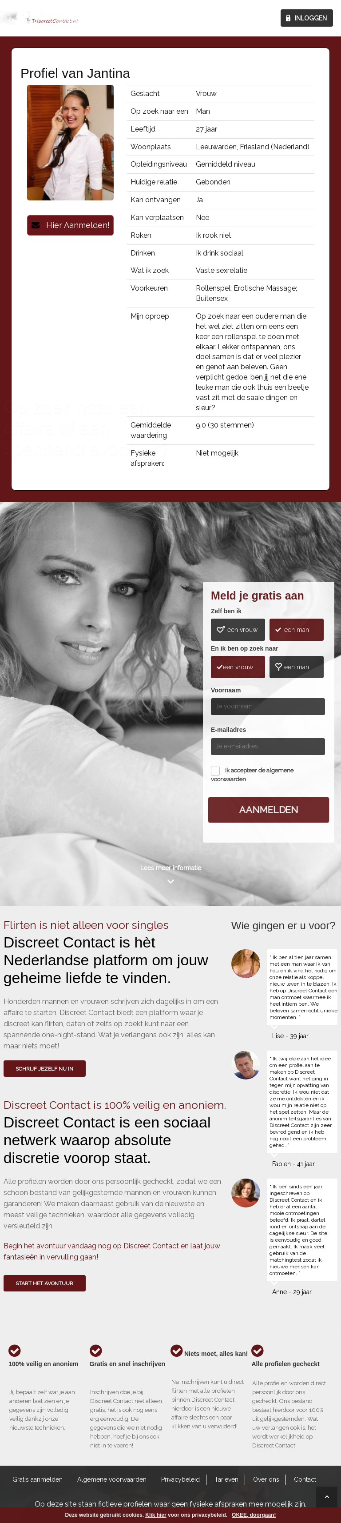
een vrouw (242, 629)
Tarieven (226, 1479)
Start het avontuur (44, 1283)
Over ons (266, 1479)
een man (296, 629)
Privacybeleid (180, 1479)
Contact (305, 1479)
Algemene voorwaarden (112, 1479)
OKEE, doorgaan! (254, 1515)
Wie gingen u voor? (37, 689)
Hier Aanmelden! (71, 225)
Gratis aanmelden (37, 1479)
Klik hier (155, 1515)
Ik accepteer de (252, 775)
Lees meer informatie (170, 868)
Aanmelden (269, 809)
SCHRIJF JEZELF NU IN (44, 1069)
